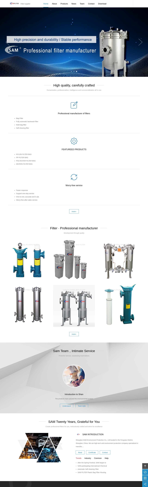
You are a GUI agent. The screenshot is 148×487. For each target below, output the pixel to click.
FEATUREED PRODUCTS (74, 139)
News (74, 4)
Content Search (136, 3)
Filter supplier (13, 3)
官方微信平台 (145, 478)
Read (80, 407)
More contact (81, 424)
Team (82, 4)
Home (45, 4)
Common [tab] (98, 414)
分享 (145, 484)
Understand (65, 360)
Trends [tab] (78, 414)
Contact (91, 4)
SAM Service (129, 3)
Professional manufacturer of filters (30, 139)
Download (102, 4)
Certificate (92, 407)
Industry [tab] (88, 414)
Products (64, 4)
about (49, 466)
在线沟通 (145, 472)
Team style (83, 360)
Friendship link (102, 466)
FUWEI (96, 478)
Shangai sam (69, 478)
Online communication (68, 424)
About (54, 4)
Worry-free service (117, 139)
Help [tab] (106, 414)
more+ (74, 263)
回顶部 (145, 466)
